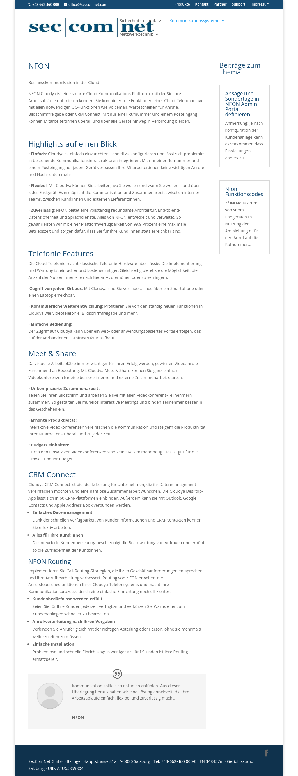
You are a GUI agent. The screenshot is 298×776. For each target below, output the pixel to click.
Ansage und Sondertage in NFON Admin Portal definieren (242, 104)
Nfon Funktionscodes (244, 191)
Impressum (260, 5)
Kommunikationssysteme (194, 21)
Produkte (182, 5)
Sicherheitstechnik (138, 21)
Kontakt (202, 5)
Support (238, 5)
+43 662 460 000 (45, 4)
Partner (220, 5)
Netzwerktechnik (136, 34)
